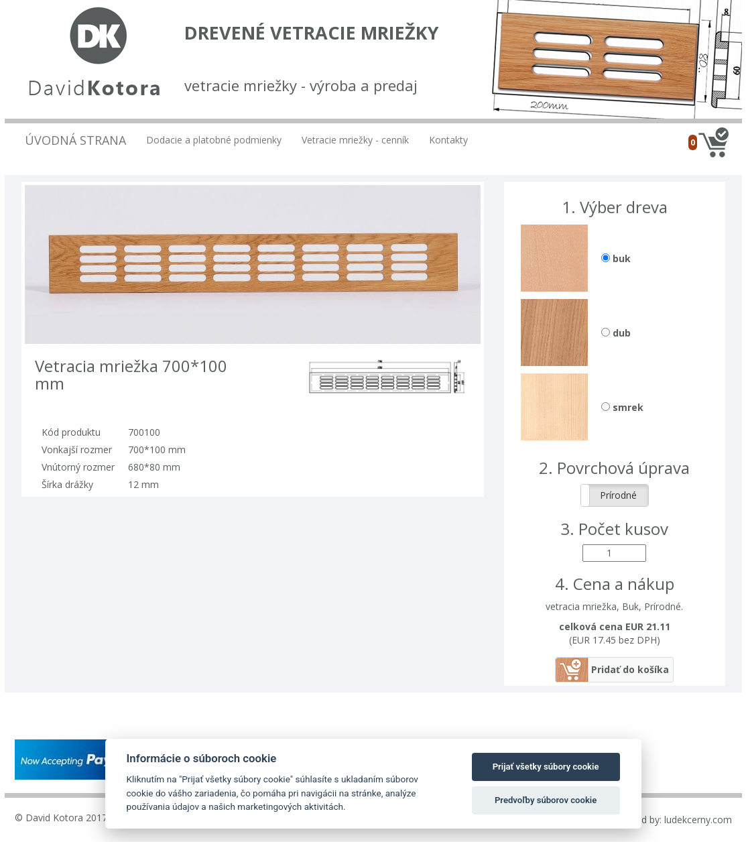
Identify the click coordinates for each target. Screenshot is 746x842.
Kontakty (448, 139)
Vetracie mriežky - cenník (355, 139)
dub (616, 332)
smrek (622, 407)
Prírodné (618, 495)
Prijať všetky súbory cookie (546, 767)
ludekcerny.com (698, 819)
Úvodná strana (75, 140)
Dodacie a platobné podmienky (214, 139)
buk (616, 258)
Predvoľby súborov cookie (546, 800)
